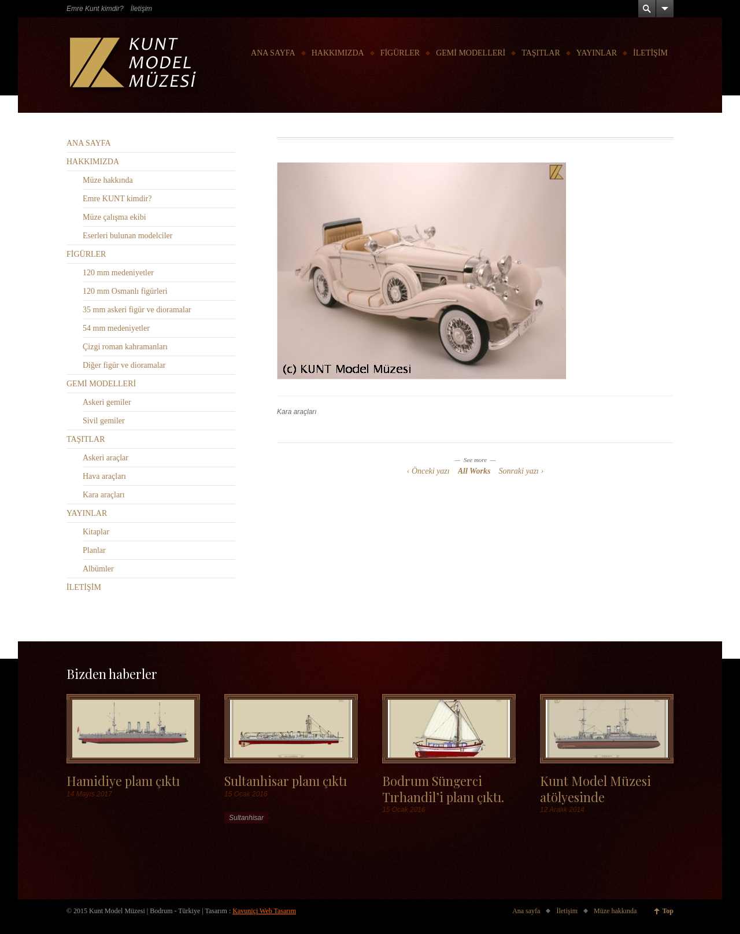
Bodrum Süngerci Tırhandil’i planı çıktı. (443, 788)
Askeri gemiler (107, 402)
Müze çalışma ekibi (114, 217)
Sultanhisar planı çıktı (285, 780)
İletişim (141, 9)
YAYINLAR (596, 53)
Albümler (98, 568)
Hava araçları (104, 476)
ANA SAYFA (273, 53)
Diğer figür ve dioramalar (124, 365)
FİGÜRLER (400, 53)
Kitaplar (96, 531)
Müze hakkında (108, 180)
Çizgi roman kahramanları (125, 346)
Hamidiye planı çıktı (123, 780)
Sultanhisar (246, 818)
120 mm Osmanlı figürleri (125, 291)
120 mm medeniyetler (118, 272)
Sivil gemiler (104, 420)
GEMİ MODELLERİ (470, 53)
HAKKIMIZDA (338, 53)
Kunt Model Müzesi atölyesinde (595, 788)
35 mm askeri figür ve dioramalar (137, 309)
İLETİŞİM (650, 53)
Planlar (94, 550)
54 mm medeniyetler (116, 328)
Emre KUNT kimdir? (117, 198)
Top (668, 911)
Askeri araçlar (105, 457)
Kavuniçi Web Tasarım (264, 911)
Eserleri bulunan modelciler (128, 235)
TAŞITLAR (540, 53)
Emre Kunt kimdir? (95, 9)
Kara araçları (297, 412)
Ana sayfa (526, 911)
